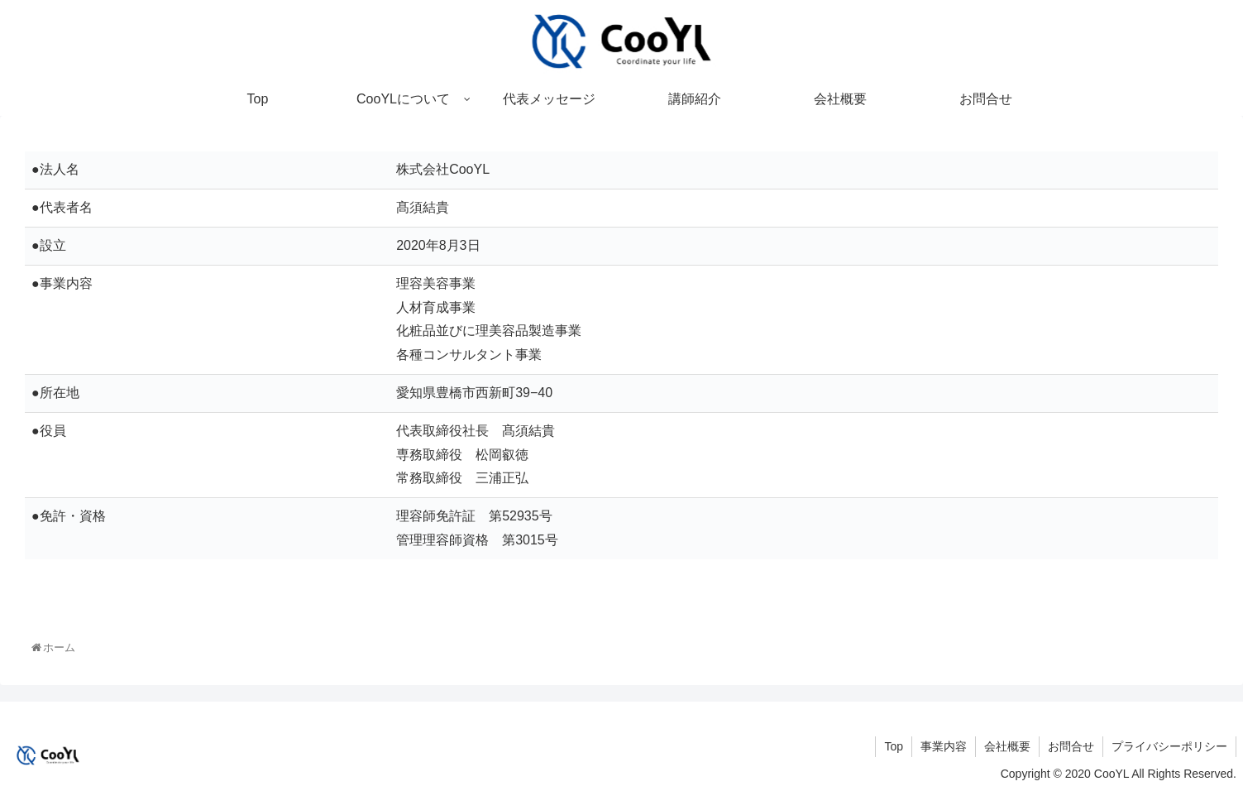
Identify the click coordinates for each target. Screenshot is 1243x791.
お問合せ (1071, 746)
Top (893, 746)
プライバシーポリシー (1169, 746)
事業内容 (943, 746)
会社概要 (1007, 746)
